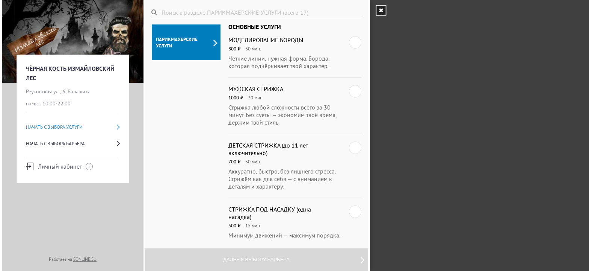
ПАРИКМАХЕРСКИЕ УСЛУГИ (186, 42)
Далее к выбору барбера (293, 259)
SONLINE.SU (85, 259)
